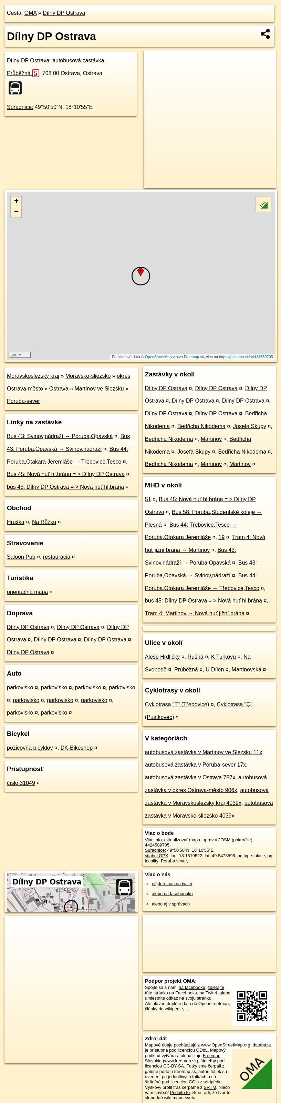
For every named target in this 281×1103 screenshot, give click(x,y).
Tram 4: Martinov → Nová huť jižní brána (194, 613)
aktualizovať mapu (182, 839)
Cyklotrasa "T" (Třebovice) (177, 704)
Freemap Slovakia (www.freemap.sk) (182, 1058)
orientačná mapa (27, 592)
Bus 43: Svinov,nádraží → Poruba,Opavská (60, 436)
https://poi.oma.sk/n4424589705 (246, 357)
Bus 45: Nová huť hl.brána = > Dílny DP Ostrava (66, 474)
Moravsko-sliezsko (88, 376)
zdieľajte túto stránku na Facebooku (184, 990)
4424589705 (157, 845)
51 (148, 499)
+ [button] (16, 201)
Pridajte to (180, 1092)
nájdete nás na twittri (172, 883)
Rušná (195, 657)
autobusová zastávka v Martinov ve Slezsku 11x (203, 752)
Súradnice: (20, 107)
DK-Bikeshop (77, 748)
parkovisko (20, 687)
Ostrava (59, 389)
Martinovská (246, 669)
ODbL (202, 1050)
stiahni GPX (156, 855)
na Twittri (208, 992)
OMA (30, 13)
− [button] (16, 212)
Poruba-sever (23, 401)
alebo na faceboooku (172, 893)
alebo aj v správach (171, 904)
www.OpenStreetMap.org (225, 1045)
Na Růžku (44, 522)
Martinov (211, 439)
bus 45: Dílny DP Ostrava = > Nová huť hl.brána (65, 487)
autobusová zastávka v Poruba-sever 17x (195, 765)
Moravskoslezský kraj (33, 376)
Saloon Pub (21, 557)
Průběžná (23, 73)
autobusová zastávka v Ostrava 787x (190, 777)
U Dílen (215, 669)
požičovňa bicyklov (30, 748)
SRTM (210, 1087)
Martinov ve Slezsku (99, 389)
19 (221, 537)
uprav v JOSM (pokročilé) (227, 839)
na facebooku (192, 987)
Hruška (15, 522)
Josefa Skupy (249, 426)
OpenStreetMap (158, 357)
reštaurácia (56, 557)
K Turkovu (223, 657)
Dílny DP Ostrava (64, 13)
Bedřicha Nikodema (201, 426)
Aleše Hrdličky (162, 657)
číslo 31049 (21, 783)
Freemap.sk (194, 357)
